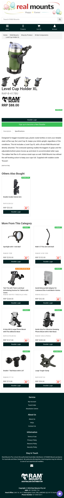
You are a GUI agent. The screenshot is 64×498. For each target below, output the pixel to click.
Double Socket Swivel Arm (12, 197)
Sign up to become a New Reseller (32, 124)
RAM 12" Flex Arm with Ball (44, 247)
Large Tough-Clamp (42, 371)
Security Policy (32, 447)
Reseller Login (32, 120)
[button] (60, 494)
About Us (32, 419)
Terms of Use (32, 436)
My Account (32, 402)
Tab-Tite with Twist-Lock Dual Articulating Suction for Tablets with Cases (15, 290)
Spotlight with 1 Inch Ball (12, 247)
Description (7, 131)
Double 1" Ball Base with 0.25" (13, 371)
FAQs (32, 422)
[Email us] (31, 465)
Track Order (32, 405)
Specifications (19, 131)
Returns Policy (32, 443)
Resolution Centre (32, 409)
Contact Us (32, 426)
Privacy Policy (32, 440)
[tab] (7, 131)
